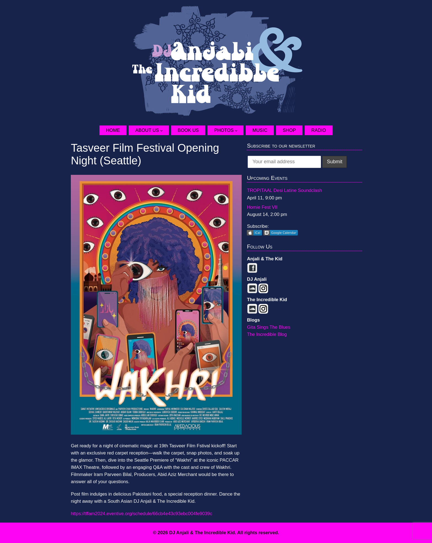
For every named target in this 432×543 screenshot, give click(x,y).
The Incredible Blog (267, 334)
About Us (147, 130)
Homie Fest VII (262, 207)
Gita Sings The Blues (268, 327)
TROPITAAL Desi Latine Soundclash (284, 190)
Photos (224, 130)
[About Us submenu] (164, 130)
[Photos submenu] (239, 130)
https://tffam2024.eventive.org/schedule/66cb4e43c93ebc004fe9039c (141, 513)
